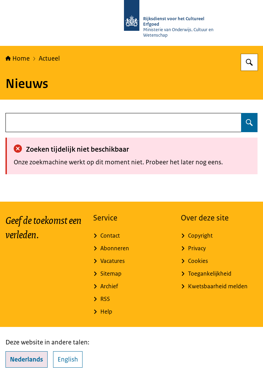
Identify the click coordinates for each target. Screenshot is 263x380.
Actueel (49, 58)
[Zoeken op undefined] (249, 122)
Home (17, 58)
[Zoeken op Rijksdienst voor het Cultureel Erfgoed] (249, 62)
